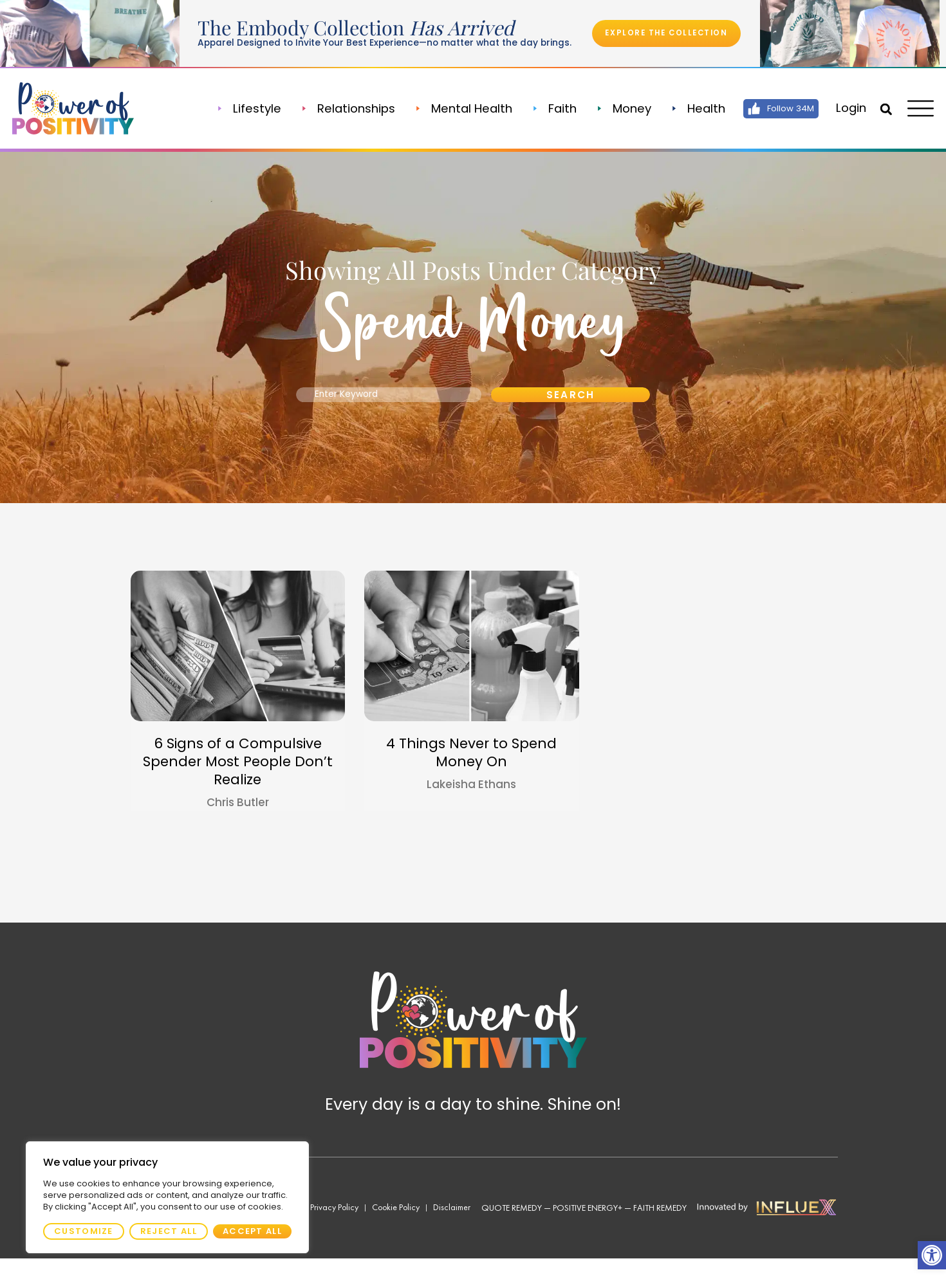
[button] (882, 109)
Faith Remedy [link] (660, 1227)
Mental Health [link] (464, 108)
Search (570, 404)
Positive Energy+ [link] (587, 1227)
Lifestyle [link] (251, 108)
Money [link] (625, 108)
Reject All (168, 1231)
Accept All (252, 1231)
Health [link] (699, 108)
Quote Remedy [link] (511, 1227)
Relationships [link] (349, 108)
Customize (83, 1231)
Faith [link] (555, 108)
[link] (932, 1255)
